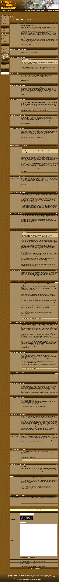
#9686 (56, 145)
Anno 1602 (29, 19)
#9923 (56, 397)
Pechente (12, 49)
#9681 (56, 73)
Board (9, 10)
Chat (4, 22)
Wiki (4, 38)
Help (28, 10)
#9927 (56, 464)
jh (10, 73)
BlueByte (5, 41)
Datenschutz (40, 10)
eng (33, 557)
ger (36, 557)
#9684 (56, 115)
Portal (4, 17)
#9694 (56, 192)
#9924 (56, 414)
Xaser (11, 85)
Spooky (12, 57)
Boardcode (26, 566)
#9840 (56, 352)
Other (17, 19)
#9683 (56, 99)
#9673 (56, 49)
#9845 (56, 373)
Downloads (5, 48)
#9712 (56, 270)
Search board (3, 21)
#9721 (56, 323)
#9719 (56, 282)
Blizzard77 (13, 145)
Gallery (4, 49)
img (25, 557)
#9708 (56, 213)
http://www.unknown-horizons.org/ (29, 52)
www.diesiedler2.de (32, 576)
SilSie (11, 230)
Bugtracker (5, 35)
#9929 (56, 496)
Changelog (55, 10)
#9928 (56, 476)
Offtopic (22, 19)
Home (4, 10)
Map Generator (3, 52)
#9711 (56, 230)
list (31, 557)
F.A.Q (4, 46)
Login (4, 30)
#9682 (56, 85)
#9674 (56, 57)
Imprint (33, 10)
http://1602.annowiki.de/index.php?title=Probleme (32, 298)
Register (5, 28)
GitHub (4, 36)
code (28, 557)
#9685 (56, 128)
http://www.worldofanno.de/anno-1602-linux (31, 202)
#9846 (56, 383)
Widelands (34, 68)
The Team (48, 10)
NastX (12, 282)
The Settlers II (4, 40)
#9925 (56, 434)
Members (5, 23)
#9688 (56, 176)
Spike (11, 128)
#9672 (56, 23)
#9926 (56, 449)
